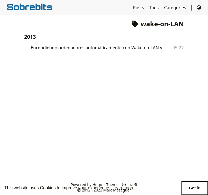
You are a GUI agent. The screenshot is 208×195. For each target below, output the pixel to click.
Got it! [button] (194, 188)
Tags (155, 8)
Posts (139, 8)
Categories (175, 8)
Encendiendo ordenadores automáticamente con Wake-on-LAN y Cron (99, 48)
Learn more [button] (123, 188)
